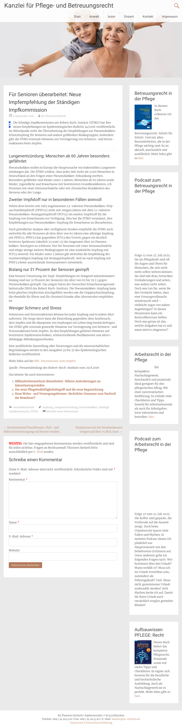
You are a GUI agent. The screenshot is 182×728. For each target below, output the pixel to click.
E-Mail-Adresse (21, 536)
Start (77, 16)
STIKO (34, 411)
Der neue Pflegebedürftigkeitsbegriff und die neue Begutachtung (59, 389)
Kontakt (148, 16)
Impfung (47, 407)
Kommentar (18, 479)
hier (141, 158)
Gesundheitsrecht (23, 407)
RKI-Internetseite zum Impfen (55, 361)
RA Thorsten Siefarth (53, 116)
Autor (111, 16)
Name (14, 522)
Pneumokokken (88, 407)
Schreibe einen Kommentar (62, 411)
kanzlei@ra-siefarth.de (126, 719)
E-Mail (38, 451)
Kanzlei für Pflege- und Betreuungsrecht (58, 5)
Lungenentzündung (66, 407)
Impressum (170, 16)
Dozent (129, 16)
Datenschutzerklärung (99, 722)
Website (14, 550)
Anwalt (94, 16)
